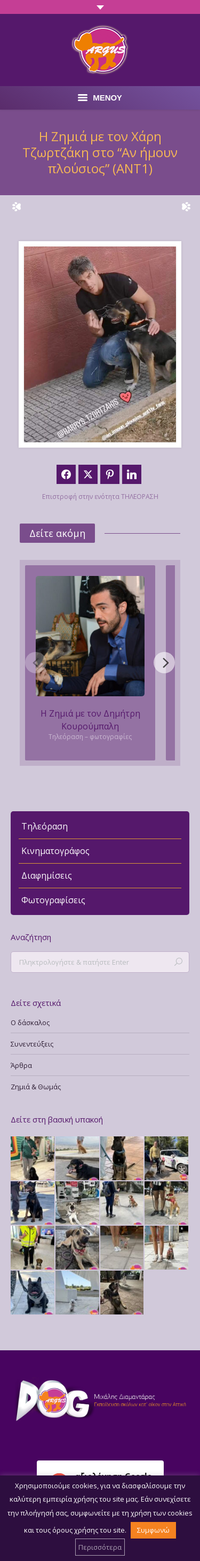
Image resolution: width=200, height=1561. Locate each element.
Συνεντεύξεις (32, 1044)
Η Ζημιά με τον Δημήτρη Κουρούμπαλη (90, 720)
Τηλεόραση (44, 826)
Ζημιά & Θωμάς (36, 1086)
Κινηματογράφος (55, 851)
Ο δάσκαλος (30, 1022)
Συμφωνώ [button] (153, 1530)
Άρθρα (21, 1065)
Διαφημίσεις (46, 875)
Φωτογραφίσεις (53, 900)
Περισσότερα (100, 1547)
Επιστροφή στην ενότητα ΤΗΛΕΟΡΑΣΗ (100, 496)
